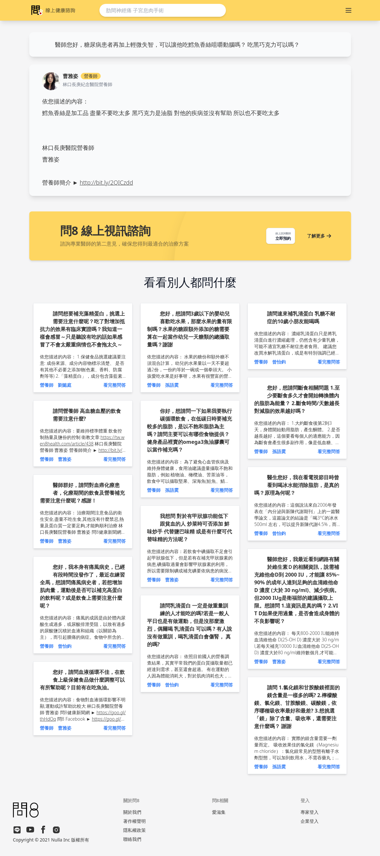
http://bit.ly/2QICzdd (106, 182)
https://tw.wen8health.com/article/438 (82, 440)
